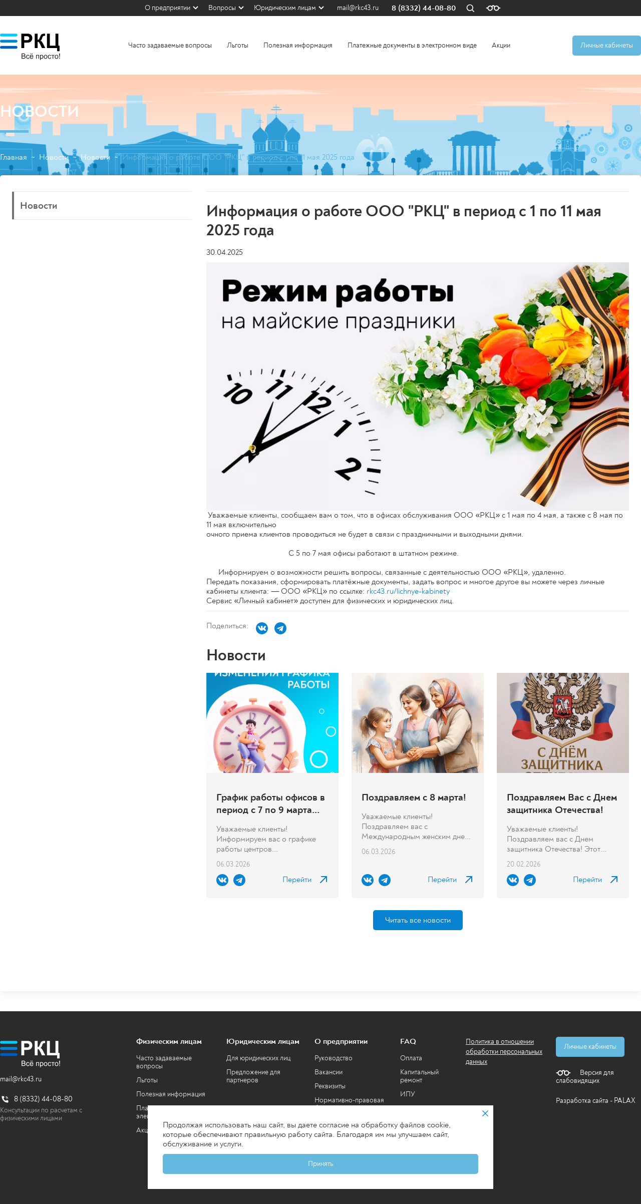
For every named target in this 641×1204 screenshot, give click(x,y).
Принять (320, 1163)
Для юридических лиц (258, 1058)
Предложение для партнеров (253, 1076)
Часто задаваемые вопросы (170, 45)
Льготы (237, 45)
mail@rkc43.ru (358, 8)
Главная (13, 157)
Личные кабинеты (606, 45)
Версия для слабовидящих (585, 1077)
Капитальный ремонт (419, 1076)
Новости (54, 157)
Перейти (296, 880)
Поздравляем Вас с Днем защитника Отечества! (562, 803)
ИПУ (407, 1094)
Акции (501, 45)
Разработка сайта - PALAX (595, 1100)
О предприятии (167, 8)
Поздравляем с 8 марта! (414, 797)
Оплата (411, 1058)
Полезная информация (298, 45)
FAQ (408, 1041)
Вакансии (328, 1072)
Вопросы (222, 8)
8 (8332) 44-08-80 (424, 8)
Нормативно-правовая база (349, 1104)
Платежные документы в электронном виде (412, 45)
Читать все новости (418, 920)
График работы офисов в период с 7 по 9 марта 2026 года (270, 803)
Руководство (333, 1058)
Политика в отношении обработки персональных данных (504, 1051)
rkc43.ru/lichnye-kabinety (408, 591)
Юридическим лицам (285, 8)
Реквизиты (330, 1086)
